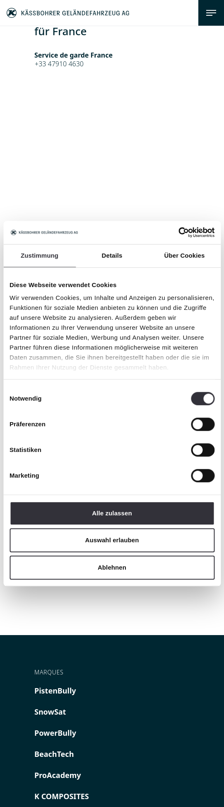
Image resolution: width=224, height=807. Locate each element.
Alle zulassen (112, 513)
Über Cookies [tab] (184, 255)
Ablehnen (112, 567)
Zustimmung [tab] (39, 255)
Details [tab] (112, 255)
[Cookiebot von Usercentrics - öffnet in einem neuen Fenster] (178, 232)
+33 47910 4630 (59, 63)
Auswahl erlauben (112, 540)
